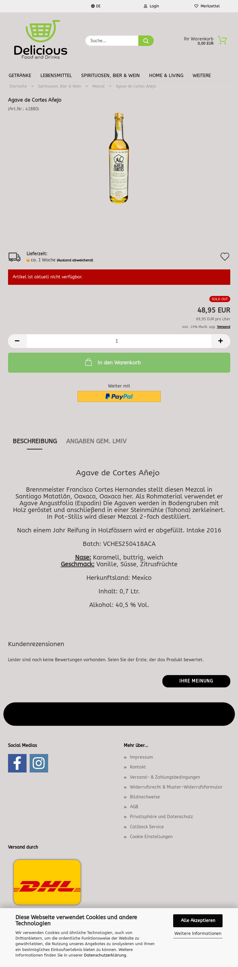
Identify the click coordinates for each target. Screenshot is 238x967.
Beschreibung (35, 441)
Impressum (141, 757)
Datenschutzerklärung (105, 955)
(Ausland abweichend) (75, 260)
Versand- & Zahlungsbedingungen (165, 777)
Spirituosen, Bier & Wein (110, 75)
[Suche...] (146, 40)
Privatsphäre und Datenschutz (161, 816)
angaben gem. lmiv (96, 441)
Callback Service (147, 827)
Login (151, 6)
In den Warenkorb (112, 362)
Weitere (202, 75)
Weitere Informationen (197, 933)
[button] (17, 341)
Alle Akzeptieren (198, 920)
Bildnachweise (145, 797)
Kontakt (138, 767)
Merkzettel (207, 6)
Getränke (20, 75)
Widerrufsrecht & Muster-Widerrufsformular (176, 787)
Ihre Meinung (196, 681)
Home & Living (166, 75)
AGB (134, 806)
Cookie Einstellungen (151, 836)
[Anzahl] (119, 341)
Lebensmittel (56, 75)
